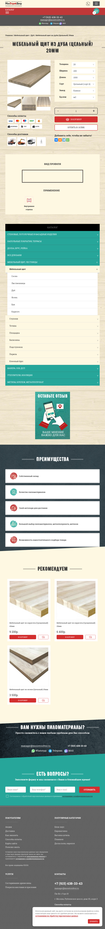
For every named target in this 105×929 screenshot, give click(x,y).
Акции (8, 827)
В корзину (22, 637)
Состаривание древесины (18, 883)
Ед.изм (62, 97)
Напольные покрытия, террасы (52, 241)
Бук (13, 304)
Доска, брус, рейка (52, 248)
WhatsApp (45, 23)
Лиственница (18, 283)
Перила (13, 354)
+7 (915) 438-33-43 (77, 745)
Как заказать (11, 835)
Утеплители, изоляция (52, 375)
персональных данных (36, 856)
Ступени (13, 318)
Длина (62, 77)
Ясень (14, 297)
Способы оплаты (13, 839)
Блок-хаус (59, 827)
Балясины (14, 340)
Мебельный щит (17, 269)
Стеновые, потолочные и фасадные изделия (52, 234)
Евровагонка (61, 831)
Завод (62, 90)
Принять (94, 921)
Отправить (89, 789)
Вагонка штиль (62, 835)
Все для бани (52, 255)
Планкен (59, 839)
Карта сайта (11, 843)
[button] (10, 103)
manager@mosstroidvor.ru (52, 20)
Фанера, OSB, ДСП (52, 368)
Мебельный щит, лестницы (52, 262)
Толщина (63, 64)
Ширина (63, 70)
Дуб (13, 290)
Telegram (56, 23)
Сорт (61, 83)
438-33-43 (52, 17)
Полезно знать (12, 847)
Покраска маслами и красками (20, 887)
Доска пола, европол (65, 843)
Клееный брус (16, 361)
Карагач (15, 311)
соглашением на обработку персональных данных (56, 916)
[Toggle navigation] (96, 3)
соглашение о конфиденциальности (77, 796)
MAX (64, 23)
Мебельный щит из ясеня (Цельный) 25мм (28, 689)
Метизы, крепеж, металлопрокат (52, 382)
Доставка (10, 831)
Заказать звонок (88, 4)
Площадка (14, 333)
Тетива (12, 326)
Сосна (14, 276)
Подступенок (16, 347)
